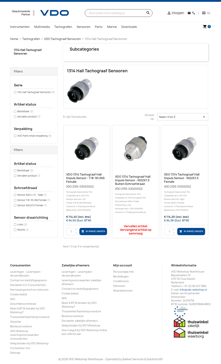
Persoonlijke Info (123, 271)
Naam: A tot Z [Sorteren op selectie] (182, 117)
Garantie (15, 321)
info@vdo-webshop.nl (193, 289)
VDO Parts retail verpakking (34, 135)
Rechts (23, 229)
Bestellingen (121, 276)
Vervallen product (29, 116)
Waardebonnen (123, 290)
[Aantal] (71, 231)
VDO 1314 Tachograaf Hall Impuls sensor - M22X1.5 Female (181, 178)
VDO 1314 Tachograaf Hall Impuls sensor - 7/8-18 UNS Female (85, 178)
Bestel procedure (21, 326)
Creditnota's (121, 281)
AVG (12, 299)
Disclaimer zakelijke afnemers (80, 320)
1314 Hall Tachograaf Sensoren (28, 51)
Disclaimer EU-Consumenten (28, 285)
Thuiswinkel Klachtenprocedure (30, 317)
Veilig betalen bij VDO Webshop (29, 343)
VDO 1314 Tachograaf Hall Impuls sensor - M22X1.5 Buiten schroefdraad (132, 180)
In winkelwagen (93, 231)
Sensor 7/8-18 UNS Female (33, 200)
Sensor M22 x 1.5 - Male (32, 194)
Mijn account (122, 265)
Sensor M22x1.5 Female (32, 205)
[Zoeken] (118, 13)
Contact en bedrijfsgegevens (28, 280)
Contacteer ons (20, 348)
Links (22, 224)
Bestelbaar (25, 111)
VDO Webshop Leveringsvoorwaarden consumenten (24, 334)
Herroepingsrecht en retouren (29, 289)
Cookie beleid (18, 294)
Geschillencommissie (23, 303)
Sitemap (15, 352)
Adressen (119, 286)
